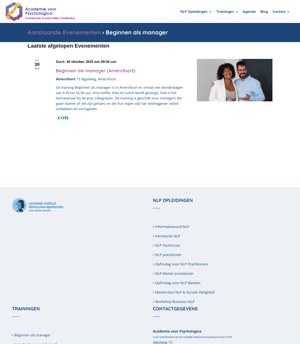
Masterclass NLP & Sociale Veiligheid (184, 289)
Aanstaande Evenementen (64, 32)
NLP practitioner (168, 251)
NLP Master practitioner (174, 270)
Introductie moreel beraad (35, 341)
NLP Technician (167, 242)
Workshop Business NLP (175, 298)
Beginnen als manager (32, 332)
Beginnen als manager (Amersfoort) (95, 92)
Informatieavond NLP (172, 223)
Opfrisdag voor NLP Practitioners (181, 261)
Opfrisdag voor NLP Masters (178, 279)
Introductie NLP (167, 233)
